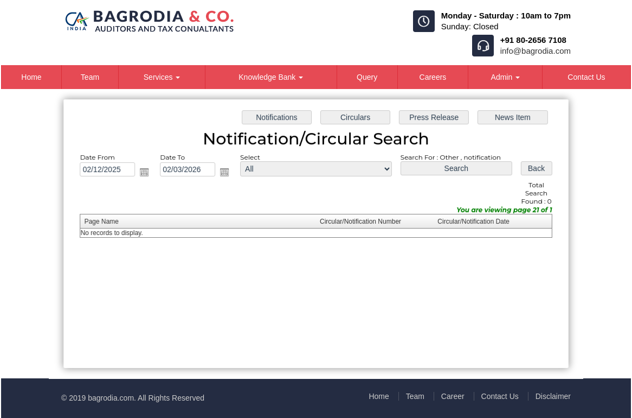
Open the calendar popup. (150, 174)
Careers (433, 77)
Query (367, 77)
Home (31, 77)
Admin (505, 77)
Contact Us (586, 77)
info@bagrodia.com (535, 50)
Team (90, 77)
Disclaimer (553, 396)
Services (162, 77)
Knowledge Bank (270, 77)
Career (453, 396)
